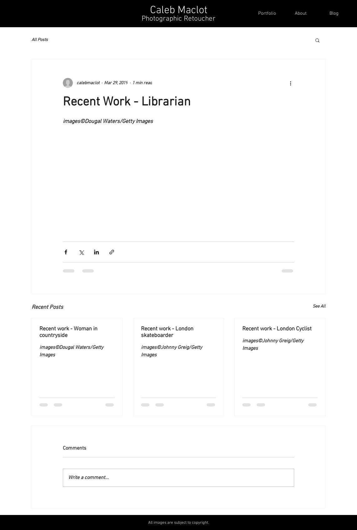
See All (319, 306)
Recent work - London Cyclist (277, 329)
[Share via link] (112, 252)
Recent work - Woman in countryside (68, 332)
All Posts (40, 40)
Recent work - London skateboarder (167, 332)
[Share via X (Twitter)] (81, 252)
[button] (317, 40)
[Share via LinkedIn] (96, 252)
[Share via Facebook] (66, 252)
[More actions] (290, 83)
